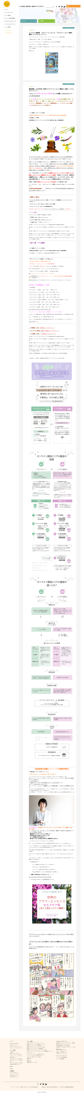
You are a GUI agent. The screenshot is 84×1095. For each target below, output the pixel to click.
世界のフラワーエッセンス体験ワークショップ (36, 1044)
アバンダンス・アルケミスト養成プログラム (36, 1054)
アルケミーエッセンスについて (16, 1047)
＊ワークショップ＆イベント (61, 1055)
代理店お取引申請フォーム (15, 1064)
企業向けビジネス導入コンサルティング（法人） (66, 1047)
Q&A (28, 1059)
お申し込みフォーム (14, 1075)
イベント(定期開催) (60, 1058)
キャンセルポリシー (14, 1072)
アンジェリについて (9, 12)
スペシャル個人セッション (61, 1050)
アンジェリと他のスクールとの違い (34, 1056)
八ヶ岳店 (12, 1051)
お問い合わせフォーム (14, 1076)
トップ (6, 9)
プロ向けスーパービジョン (61, 1053)
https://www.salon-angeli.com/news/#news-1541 (39, 309)
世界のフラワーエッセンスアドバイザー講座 (36, 1047)
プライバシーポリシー (14, 1073)
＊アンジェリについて (13, 1043)
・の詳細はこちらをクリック (40, 219)
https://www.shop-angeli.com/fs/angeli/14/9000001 (40, 877)
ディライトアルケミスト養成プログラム (35, 1055)
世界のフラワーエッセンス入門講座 (34, 1045)
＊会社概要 (11, 1071)
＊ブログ (11, 1068)
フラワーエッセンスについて (15, 1046)
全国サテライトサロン (14, 1053)
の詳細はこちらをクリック (39, 217)
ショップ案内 (7, 27)
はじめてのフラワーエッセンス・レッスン (35, 1042)
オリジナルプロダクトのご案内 (16, 1062)
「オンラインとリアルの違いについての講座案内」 (54, 208)
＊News (11, 1066)
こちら (33, 50)
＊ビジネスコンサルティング (61, 1041)
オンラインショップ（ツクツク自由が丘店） (16, 1056)
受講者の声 (29, 1058)
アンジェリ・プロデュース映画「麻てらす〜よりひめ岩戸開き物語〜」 (25, 1087)
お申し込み (9, 30)
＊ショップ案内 (12, 1050)
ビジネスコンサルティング (10, 21)
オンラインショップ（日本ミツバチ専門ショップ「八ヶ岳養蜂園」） (16, 1060)
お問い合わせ (9, 32)
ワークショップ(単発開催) (61, 1057)
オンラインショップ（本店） (15, 1054)
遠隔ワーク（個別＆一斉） (61, 1052)
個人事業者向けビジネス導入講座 (63, 1045)
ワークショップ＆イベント (10, 24)
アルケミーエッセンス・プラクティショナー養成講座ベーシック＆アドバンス (40, 1052)
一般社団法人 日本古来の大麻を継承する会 (49, 1087)
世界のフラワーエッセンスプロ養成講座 (35, 1048)
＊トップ (11, 1041)
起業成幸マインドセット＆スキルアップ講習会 (65, 1042)
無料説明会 (29, 1061)
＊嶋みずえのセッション (61, 1049)
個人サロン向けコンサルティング (63, 1044)
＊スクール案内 (29, 1041)
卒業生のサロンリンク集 (32, 1062)
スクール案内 (7, 15)
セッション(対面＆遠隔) (10, 18)
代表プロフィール (13, 1045)
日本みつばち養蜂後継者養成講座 (67, 1087)
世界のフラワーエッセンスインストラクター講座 (37, 1049)
